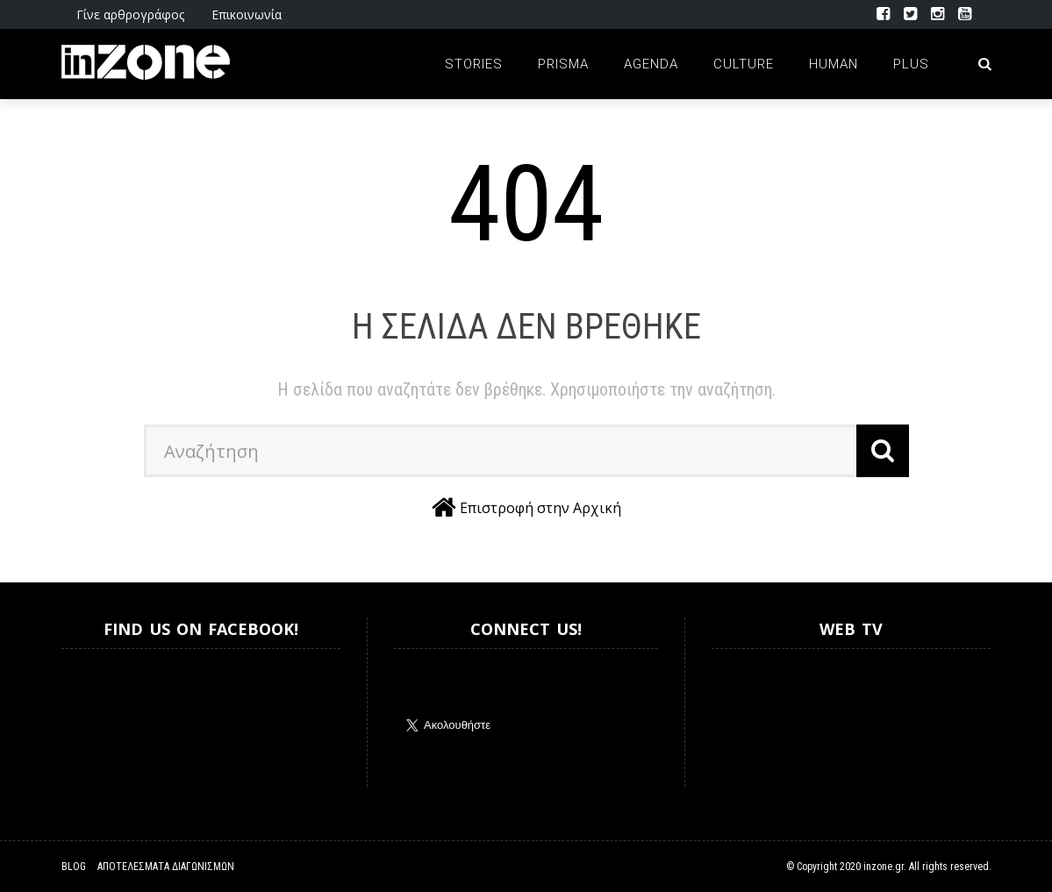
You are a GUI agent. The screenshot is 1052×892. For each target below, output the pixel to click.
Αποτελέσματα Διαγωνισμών (165, 866)
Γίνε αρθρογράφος (130, 14)
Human (833, 64)
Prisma (563, 64)
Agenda (651, 64)
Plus (911, 64)
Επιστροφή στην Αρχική (540, 507)
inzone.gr (883, 866)
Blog (73, 866)
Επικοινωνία (246, 14)
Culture (743, 64)
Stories (474, 64)
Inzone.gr (103, 718)
